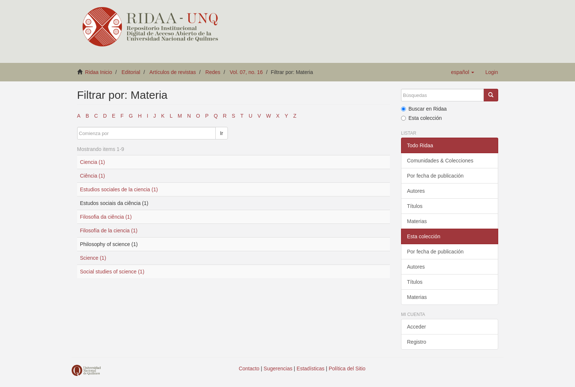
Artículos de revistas (172, 72)
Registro (416, 342)
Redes (212, 72)
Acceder (416, 327)
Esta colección (421, 118)
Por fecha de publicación (435, 176)
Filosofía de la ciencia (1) (109, 230)
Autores (416, 191)
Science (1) (93, 258)
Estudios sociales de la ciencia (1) (119, 189)
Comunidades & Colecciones (440, 161)
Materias (417, 221)
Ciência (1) (92, 176)
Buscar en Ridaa (424, 109)
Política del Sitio (347, 368)
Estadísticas (310, 368)
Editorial (130, 72)
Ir (221, 133)
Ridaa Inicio (98, 72)
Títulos (414, 206)
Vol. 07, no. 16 (246, 72)
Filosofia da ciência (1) (106, 217)
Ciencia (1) (92, 162)
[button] (462, 72)
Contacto (249, 368)
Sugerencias (278, 368)
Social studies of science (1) (112, 272)
